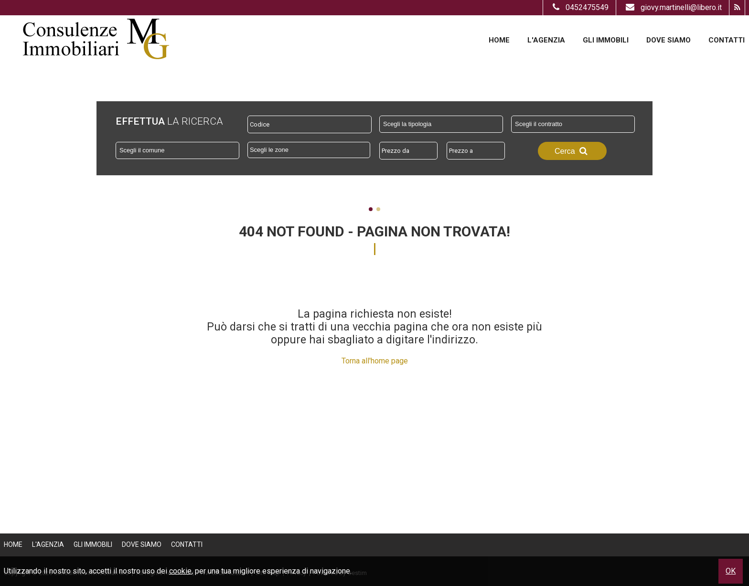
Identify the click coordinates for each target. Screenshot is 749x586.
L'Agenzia (546, 40)
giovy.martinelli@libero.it (672, 7)
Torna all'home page (375, 360)
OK (731, 570)
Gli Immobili (606, 40)
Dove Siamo (668, 40)
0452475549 (579, 7)
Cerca (572, 151)
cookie (180, 570)
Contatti (726, 40)
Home (499, 40)
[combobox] (441, 124)
